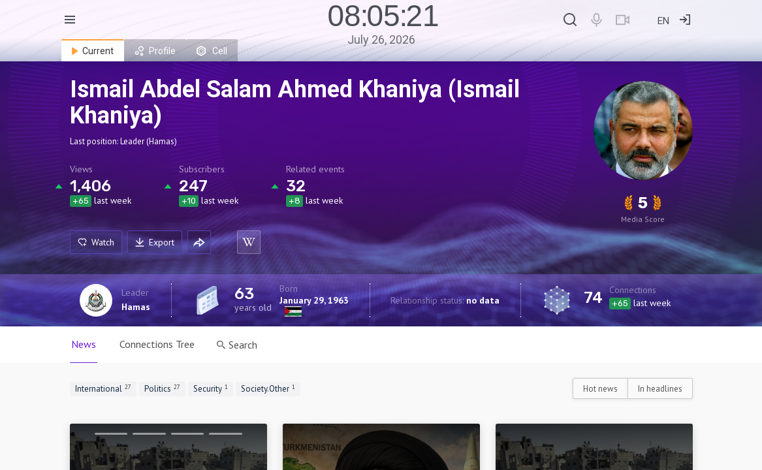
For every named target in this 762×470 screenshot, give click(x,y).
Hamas (135, 307)
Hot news (600, 388)
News (83, 344)
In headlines (660, 388)
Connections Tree (157, 344)
